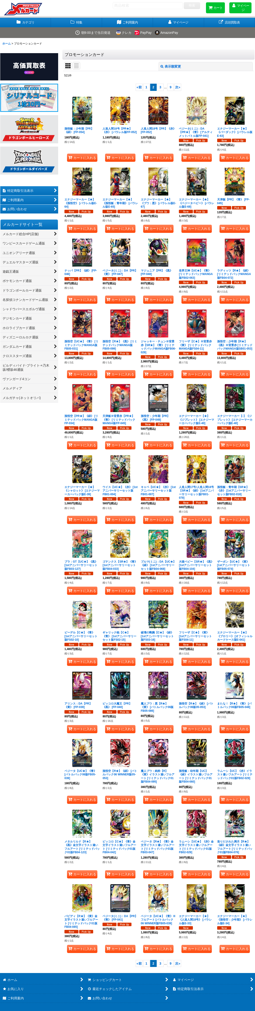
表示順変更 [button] (170, 66)
